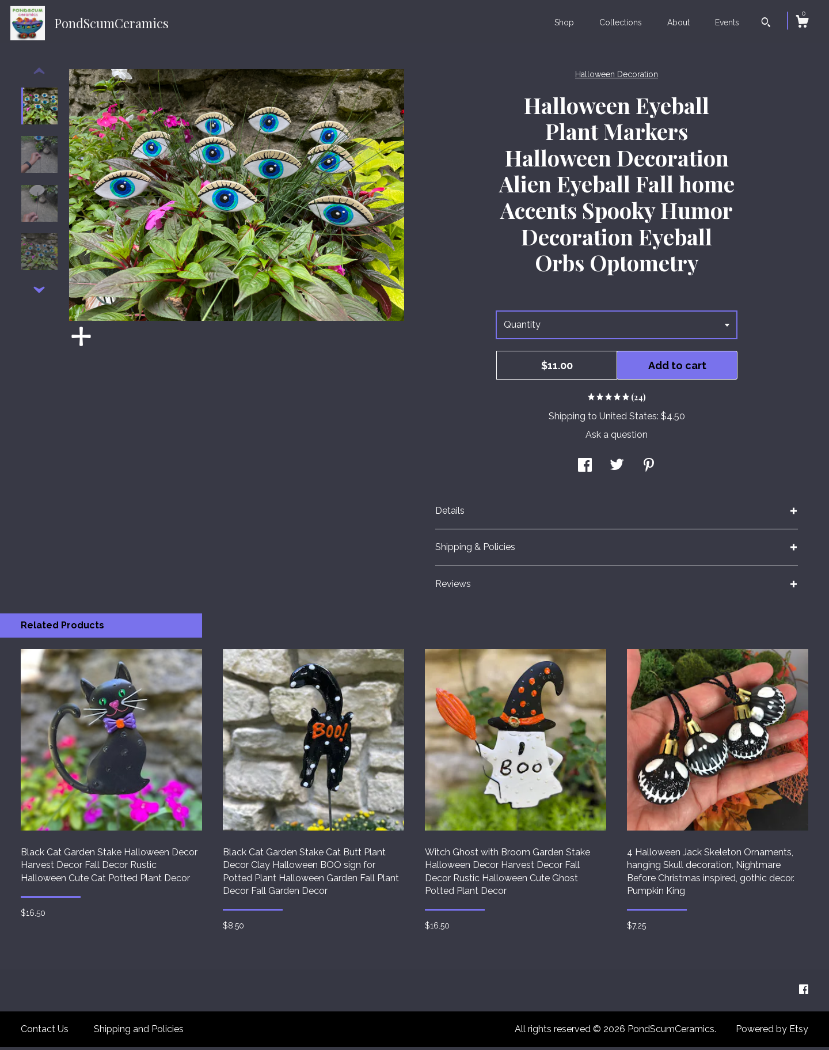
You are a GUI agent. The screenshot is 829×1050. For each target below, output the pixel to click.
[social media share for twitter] (616, 469)
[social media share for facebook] (585, 469)
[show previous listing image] (39, 74)
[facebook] (803, 992)
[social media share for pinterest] (649, 469)
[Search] (766, 23)
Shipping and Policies (139, 1031)
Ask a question (616, 437)
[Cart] (802, 23)
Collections (620, 22)
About (678, 22)
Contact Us (45, 1031)
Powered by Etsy (772, 1031)
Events (727, 22)
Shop (564, 22)
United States (628, 419)
